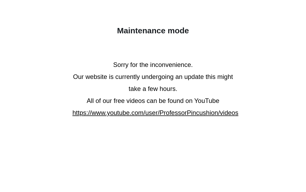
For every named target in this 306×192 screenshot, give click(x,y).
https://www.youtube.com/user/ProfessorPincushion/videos (155, 112)
